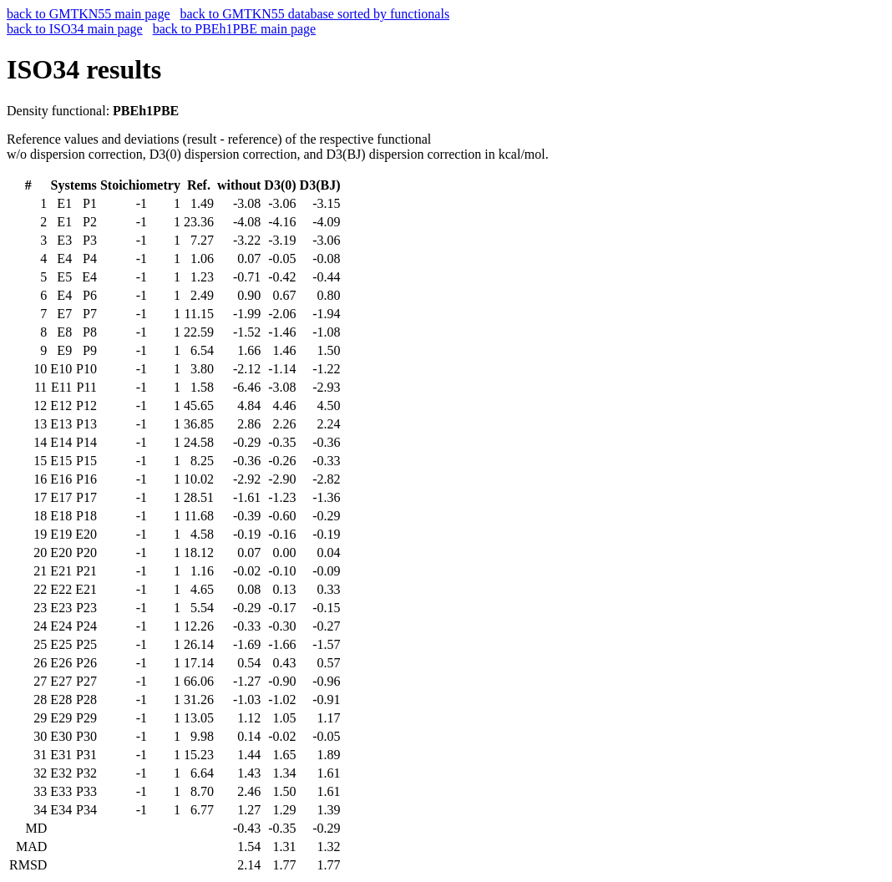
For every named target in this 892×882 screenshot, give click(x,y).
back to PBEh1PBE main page (235, 29)
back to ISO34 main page (75, 29)
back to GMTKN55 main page (88, 14)
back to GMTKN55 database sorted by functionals (315, 14)
